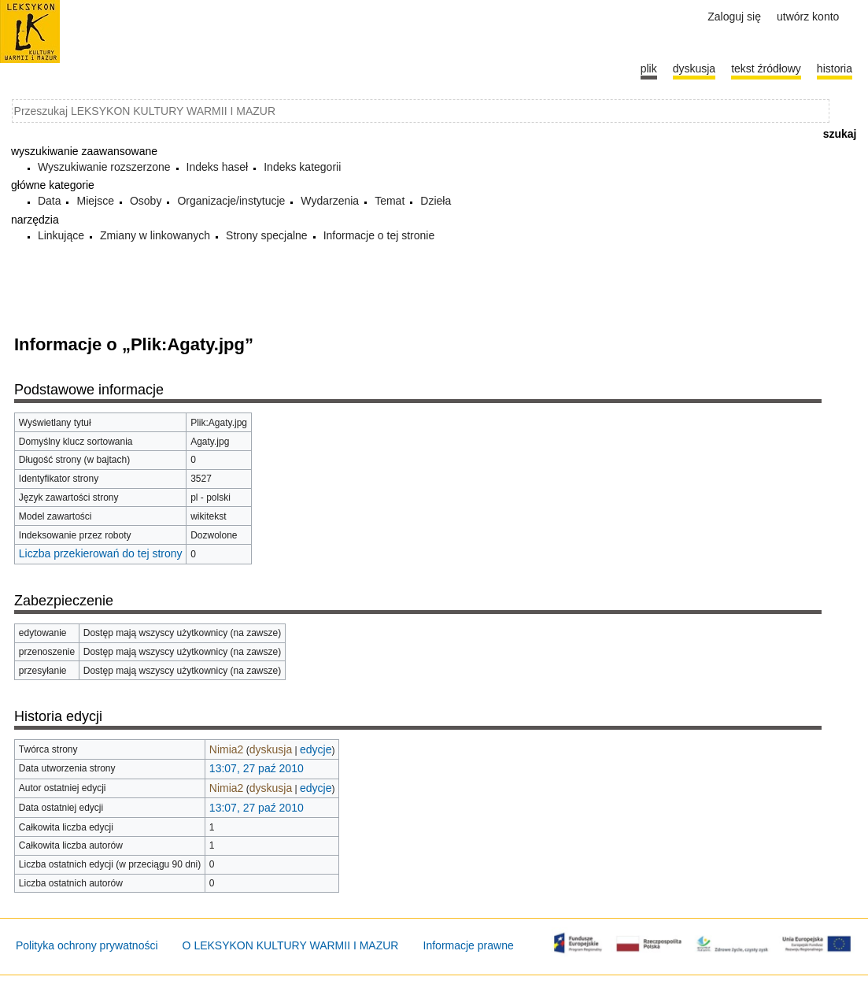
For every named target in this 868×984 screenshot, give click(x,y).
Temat (389, 200)
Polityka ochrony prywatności (87, 945)
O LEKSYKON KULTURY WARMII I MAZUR (291, 945)
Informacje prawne (468, 945)
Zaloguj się (734, 16)
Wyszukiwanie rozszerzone (104, 167)
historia (834, 68)
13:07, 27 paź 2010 (256, 768)
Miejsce (94, 200)
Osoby (145, 200)
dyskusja (270, 749)
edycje (315, 749)
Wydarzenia (330, 200)
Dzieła (435, 200)
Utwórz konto (808, 16)
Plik (649, 68)
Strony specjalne (267, 235)
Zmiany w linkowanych (155, 235)
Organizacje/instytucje (231, 200)
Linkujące (61, 235)
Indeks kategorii (302, 167)
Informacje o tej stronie (379, 235)
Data (49, 200)
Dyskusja (694, 68)
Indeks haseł (218, 167)
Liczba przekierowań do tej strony (101, 553)
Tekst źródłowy (766, 68)
